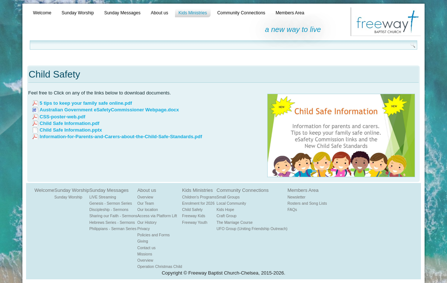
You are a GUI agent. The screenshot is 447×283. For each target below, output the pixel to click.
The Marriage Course (235, 223)
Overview (145, 197)
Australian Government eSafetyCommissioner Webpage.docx (109, 109)
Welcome (42, 12)
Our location (147, 210)
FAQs (292, 210)
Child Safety (192, 210)
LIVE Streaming (102, 197)
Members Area (290, 12)
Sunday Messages (122, 12)
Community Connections (241, 12)
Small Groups (228, 197)
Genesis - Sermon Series (110, 203)
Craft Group (226, 216)
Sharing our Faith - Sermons (113, 216)
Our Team (145, 203)
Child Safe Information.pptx (71, 130)
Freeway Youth (194, 223)
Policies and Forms (153, 235)
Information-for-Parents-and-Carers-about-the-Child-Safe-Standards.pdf (121, 136)
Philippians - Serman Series (112, 229)
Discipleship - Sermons (108, 210)
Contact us (146, 248)
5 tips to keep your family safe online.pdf (86, 103)
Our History (147, 223)
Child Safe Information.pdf (70, 123)
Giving (142, 241)
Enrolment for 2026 (198, 203)
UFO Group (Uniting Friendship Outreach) (252, 229)
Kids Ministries (193, 12)
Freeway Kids (193, 216)
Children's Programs (199, 197)
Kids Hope (225, 210)
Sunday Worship (78, 12)
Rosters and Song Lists (307, 203)
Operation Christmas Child (159, 267)
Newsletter (296, 197)
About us (159, 12)
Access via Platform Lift (157, 216)
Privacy (143, 229)
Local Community (231, 203)
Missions (144, 254)
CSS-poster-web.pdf (62, 116)
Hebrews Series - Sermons (112, 223)
